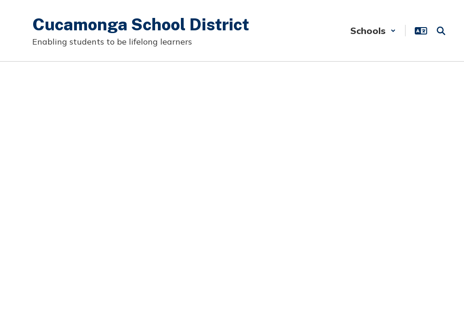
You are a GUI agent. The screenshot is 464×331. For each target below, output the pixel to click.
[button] (373, 30)
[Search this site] (441, 30)
